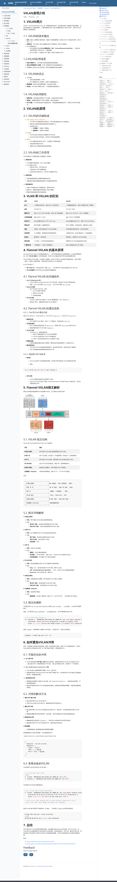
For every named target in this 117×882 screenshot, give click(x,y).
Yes (25, 854)
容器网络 (40, 8)
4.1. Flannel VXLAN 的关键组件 (107, 42)
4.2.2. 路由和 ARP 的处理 (107, 52)
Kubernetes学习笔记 (29, 8)
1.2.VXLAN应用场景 (105, 23)
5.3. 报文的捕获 (103, 61)
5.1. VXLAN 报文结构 (105, 56)
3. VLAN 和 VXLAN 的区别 (106, 37)
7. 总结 (101, 72)
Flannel (47, 8)
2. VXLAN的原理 (103, 30)
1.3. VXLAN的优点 (104, 25)
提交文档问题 (104, 12)
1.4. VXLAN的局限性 (105, 27)
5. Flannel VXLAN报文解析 (106, 54)
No (31, 854)
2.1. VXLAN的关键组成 (105, 32)
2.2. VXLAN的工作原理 (105, 34)
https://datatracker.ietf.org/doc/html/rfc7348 (40, 841)
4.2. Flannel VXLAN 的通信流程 (107, 46)
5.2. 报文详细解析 (104, 59)
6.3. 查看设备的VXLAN (105, 70)
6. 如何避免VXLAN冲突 (105, 63)
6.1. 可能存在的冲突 (105, 65)
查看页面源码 (104, 6)
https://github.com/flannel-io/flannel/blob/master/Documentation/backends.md (51, 844)
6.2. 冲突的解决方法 (105, 68)
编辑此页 (103, 8)
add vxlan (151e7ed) (46, 866)
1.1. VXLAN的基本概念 (105, 21)
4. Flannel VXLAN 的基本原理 (107, 39)
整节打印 (103, 16)
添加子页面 (103, 10)
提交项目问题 (104, 14)
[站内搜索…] (100, 3)
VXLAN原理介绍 (55, 8)
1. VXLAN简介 (103, 18)
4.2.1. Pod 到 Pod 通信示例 (108, 50)
